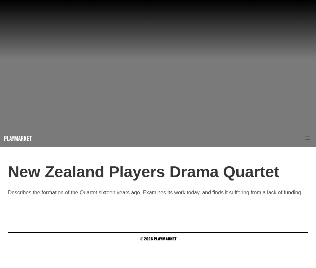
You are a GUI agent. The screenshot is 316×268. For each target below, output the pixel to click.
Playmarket (18, 138)
